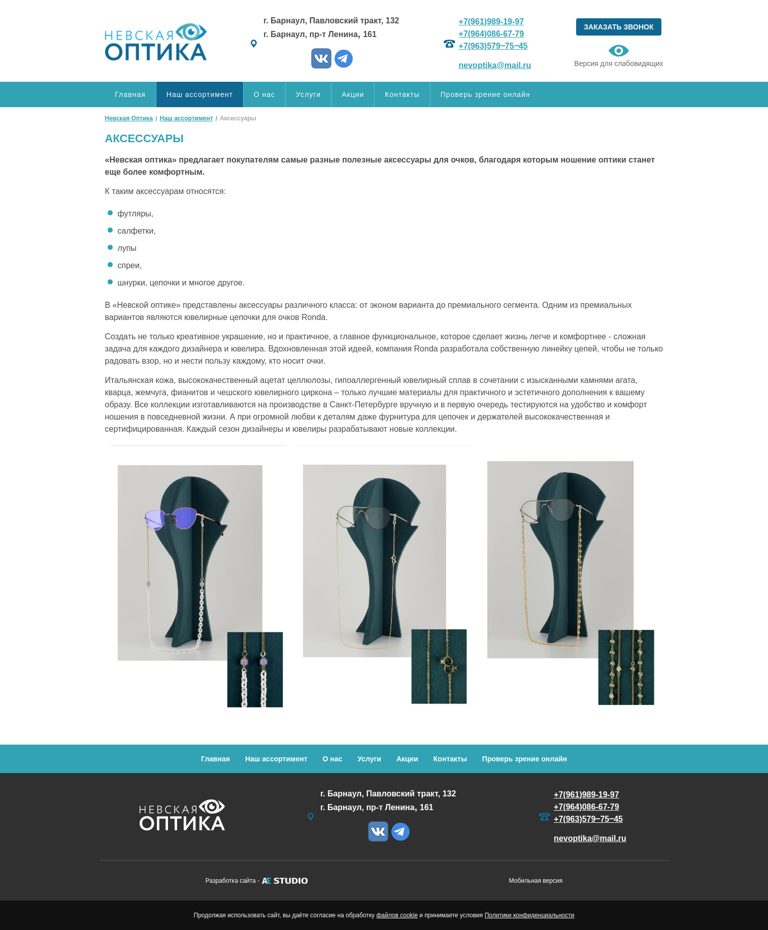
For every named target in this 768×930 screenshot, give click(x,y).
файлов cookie (396, 915)
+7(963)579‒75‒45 (493, 46)
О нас (264, 94)
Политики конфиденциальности (530, 915)
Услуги (308, 94)
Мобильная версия (536, 880)
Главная (130, 94)
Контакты (402, 94)
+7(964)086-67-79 (491, 33)
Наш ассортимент (199, 94)
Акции (353, 94)
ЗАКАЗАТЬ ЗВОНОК (618, 27)
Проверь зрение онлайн (485, 94)
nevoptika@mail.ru (495, 65)
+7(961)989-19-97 (491, 21)
